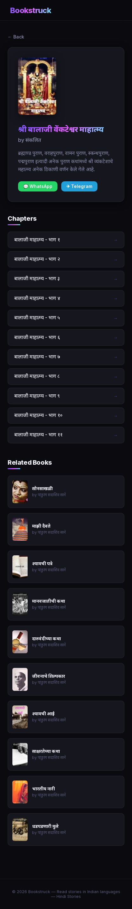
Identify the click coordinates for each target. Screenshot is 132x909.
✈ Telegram (79, 186)
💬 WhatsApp (37, 186)
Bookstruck (30, 10)
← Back (16, 36)
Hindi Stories (68, 896)
